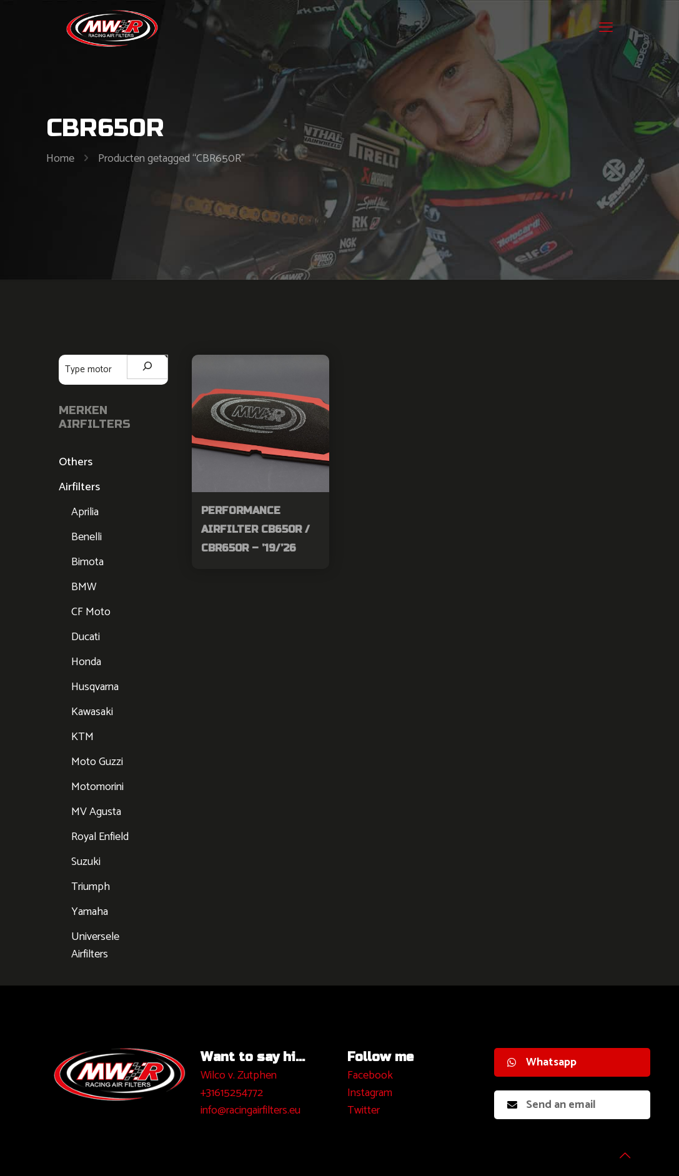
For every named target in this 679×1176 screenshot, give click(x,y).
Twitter (363, 1110)
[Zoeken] (147, 367)
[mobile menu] (606, 28)
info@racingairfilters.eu (250, 1110)
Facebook (370, 1075)
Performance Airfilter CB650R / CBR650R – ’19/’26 (255, 529)
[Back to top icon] (619, 1150)
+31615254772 (232, 1093)
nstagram (371, 1093)
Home (60, 158)
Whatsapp (542, 1062)
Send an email (551, 1104)
